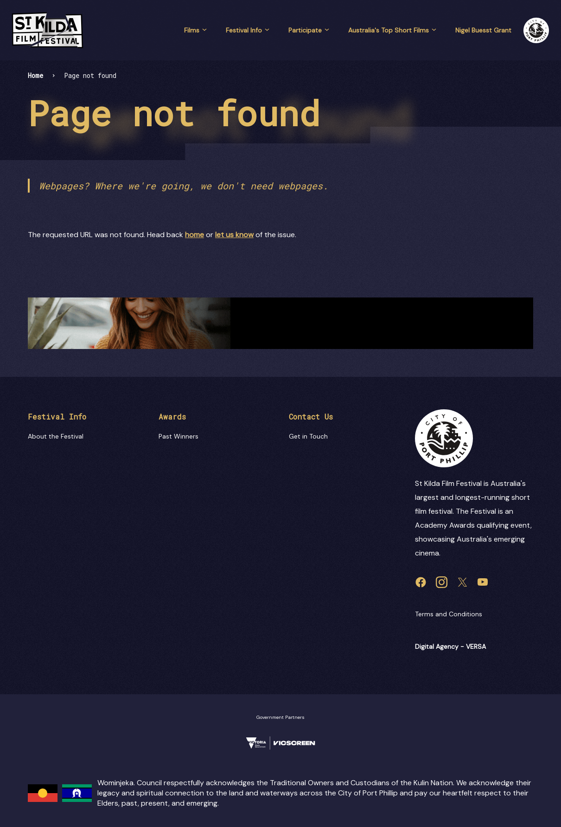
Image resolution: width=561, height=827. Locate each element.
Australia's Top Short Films (392, 30)
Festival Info (248, 30)
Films (195, 30)
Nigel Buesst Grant (483, 30)
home (194, 234)
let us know (234, 234)
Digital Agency (437, 646)
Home (35, 75)
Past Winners (178, 436)
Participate (309, 30)
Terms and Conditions (448, 614)
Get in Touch (308, 436)
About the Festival (55, 436)
